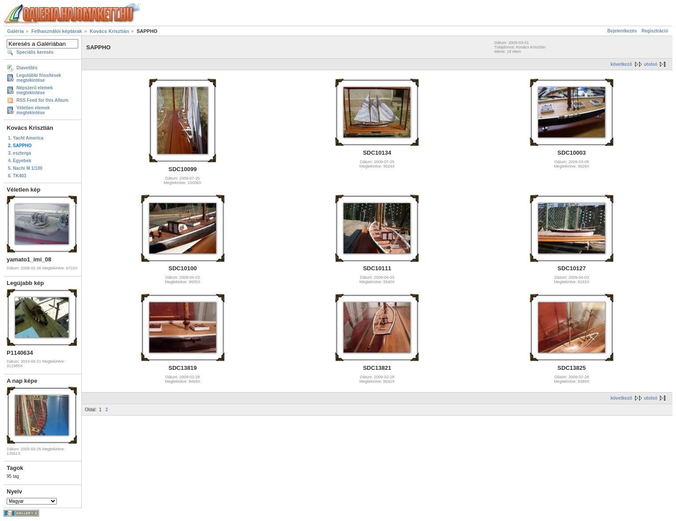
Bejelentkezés (622, 30)
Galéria (15, 31)
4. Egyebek (19, 160)
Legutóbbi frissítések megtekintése (38, 78)
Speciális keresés (34, 52)
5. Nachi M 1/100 (25, 168)
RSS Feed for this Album (42, 100)
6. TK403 (17, 175)
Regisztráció (655, 30)
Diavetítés (26, 67)
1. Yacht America (26, 138)
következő (621, 64)
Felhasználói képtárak (56, 31)
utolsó (650, 64)
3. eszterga (19, 153)
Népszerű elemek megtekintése (34, 90)
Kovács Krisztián (109, 31)
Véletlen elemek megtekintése (33, 110)
